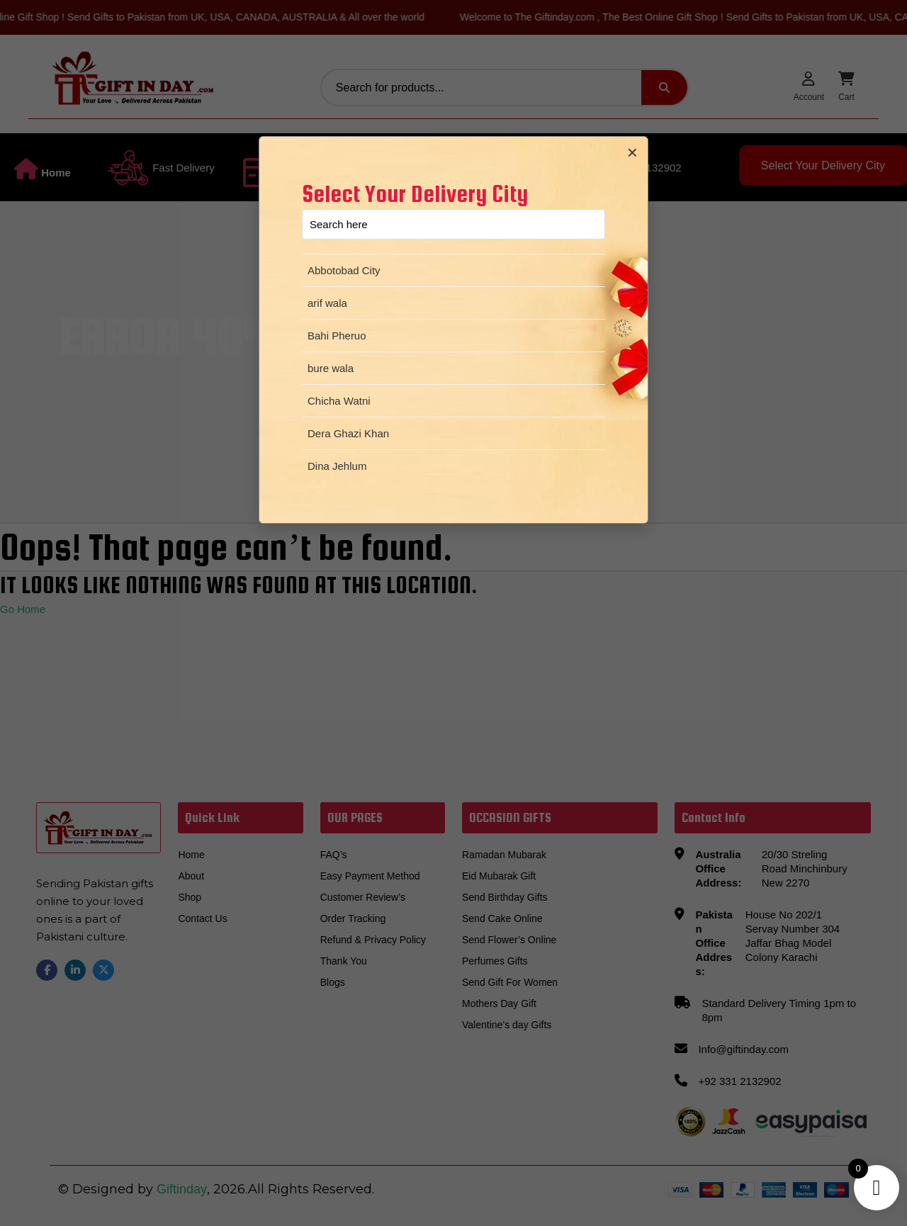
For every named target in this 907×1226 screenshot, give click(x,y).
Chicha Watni (339, 401)
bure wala (331, 368)
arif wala (327, 303)
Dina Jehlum (337, 466)
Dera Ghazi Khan (348, 433)
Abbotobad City (344, 270)
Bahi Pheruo (337, 336)
